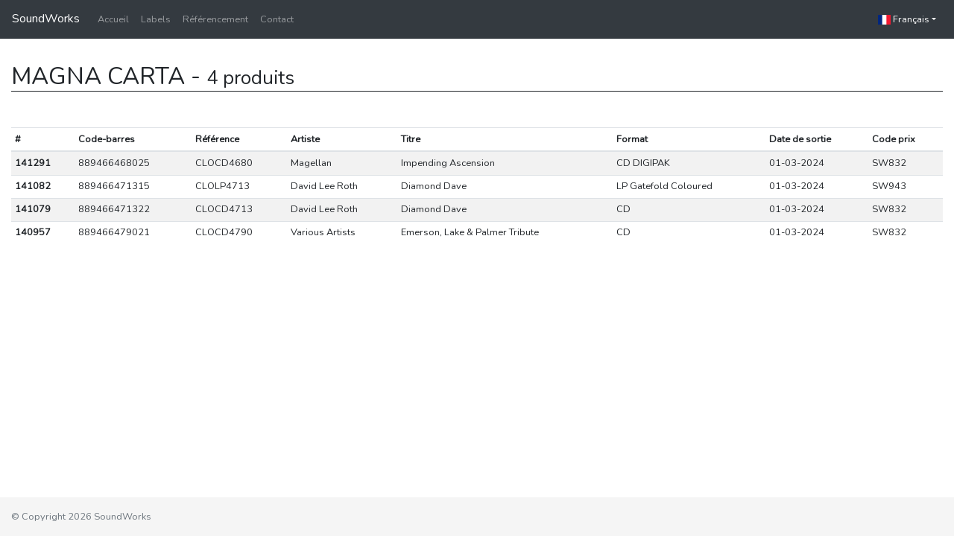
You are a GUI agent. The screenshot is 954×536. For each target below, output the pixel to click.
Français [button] (903, 19)
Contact (277, 19)
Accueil (113, 19)
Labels (156, 19)
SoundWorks (46, 18)
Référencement (215, 19)
